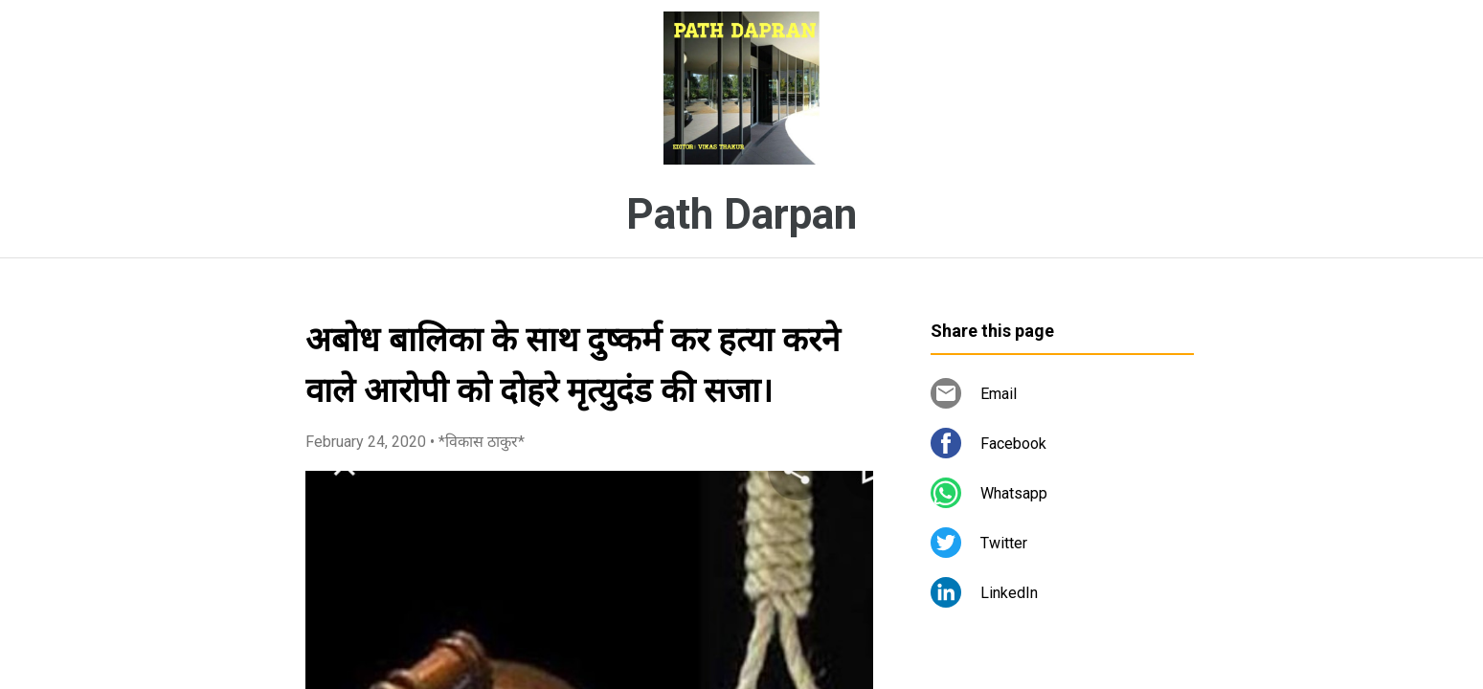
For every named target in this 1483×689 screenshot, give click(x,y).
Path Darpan (741, 214)
